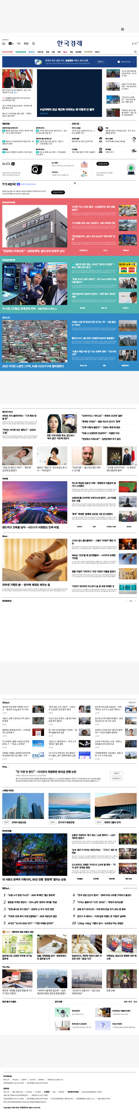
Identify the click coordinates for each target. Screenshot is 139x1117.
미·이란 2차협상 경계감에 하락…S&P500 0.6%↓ (29, 308)
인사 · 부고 (128, 1001)
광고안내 (33, 1079)
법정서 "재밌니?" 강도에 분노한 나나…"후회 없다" (52, 469)
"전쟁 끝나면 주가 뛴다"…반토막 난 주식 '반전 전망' (31, 909)
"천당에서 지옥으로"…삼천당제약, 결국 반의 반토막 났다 (33, 251)
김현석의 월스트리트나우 (10, 128)
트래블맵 (80, 879)
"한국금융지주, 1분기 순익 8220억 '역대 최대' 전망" (93, 238)
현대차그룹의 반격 (108, 822)
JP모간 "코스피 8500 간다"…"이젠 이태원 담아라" (30, 923)
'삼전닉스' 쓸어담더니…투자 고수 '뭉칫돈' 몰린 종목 (62, 742)
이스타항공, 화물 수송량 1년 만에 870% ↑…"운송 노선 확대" (15, 742)
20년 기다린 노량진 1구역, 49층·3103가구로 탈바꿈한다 (33, 366)
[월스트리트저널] (18, 43)
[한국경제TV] (11, 43)
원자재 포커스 (40, 128)
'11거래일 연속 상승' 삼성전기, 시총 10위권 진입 (93, 223)
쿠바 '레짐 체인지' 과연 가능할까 (83, 152)
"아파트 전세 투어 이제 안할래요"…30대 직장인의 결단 (32, 916)
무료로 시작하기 (58, 192)
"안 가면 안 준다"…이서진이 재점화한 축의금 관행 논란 (46, 772)
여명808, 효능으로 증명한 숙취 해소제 (121, 957)
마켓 (126, 250)
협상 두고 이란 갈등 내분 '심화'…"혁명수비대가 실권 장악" (17, 114)
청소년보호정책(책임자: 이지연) (92, 1092)
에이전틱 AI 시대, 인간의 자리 (82, 141)
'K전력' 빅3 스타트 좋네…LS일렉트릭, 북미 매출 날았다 (93, 208)
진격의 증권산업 (14, 822)
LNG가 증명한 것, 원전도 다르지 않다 (17, 152)
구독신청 (15, 1079)
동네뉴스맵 (83, 365)
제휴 (13, 1092)
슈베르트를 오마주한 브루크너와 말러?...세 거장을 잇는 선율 (94, 499)
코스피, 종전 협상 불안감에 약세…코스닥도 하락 (129, 73)
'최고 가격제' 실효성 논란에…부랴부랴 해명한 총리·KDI (17, 106)
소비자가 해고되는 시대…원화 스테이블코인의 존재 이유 (108, 742)
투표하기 (116, 773)
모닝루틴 (78, 52)
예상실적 (82, 308)
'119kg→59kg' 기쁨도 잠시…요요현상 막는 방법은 (100, 923)
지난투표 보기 (116, 778)
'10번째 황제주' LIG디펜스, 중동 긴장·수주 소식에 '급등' (109, 754)
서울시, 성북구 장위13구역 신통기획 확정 (16, 719)
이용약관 (61, 1092)
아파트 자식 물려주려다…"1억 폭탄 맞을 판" (19, 417)
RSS (54, 1092)
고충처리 (24, 1079)
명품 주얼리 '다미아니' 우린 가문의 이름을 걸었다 (94, 571)
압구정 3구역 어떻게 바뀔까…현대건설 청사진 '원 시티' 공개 (109, 719)
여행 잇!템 (128, 879)
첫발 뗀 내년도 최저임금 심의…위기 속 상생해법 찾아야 (120, 131)
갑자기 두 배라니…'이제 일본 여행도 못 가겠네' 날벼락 (101, 916)
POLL (4, 766)
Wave (65, 52)
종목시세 (104, 308)
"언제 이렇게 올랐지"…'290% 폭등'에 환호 (100, 427)
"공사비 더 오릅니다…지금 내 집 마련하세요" (86, 992)
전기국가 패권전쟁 (61, 822)
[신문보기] (3, 43)
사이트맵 (38, 1092)
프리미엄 (89, 52)
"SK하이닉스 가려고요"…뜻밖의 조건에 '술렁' (102, 415)
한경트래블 (6, 830)
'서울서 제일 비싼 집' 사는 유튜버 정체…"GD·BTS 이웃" (94, 353)
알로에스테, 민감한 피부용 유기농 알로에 (17, 957)
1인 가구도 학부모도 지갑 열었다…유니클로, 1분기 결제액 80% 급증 (63, 754)
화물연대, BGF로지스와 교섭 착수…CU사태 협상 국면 (17, 99)
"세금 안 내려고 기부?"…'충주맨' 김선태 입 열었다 (16, 469)
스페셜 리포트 (8, 790)
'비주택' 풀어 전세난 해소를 (115, 141)
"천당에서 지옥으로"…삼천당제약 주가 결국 (101, 439)
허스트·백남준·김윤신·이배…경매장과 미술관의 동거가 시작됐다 (94, 484)
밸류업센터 (125, 365)
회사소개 (6, 1079)
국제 (58, 52)
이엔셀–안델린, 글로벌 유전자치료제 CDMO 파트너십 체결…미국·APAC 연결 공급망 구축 (16, 755)
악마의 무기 (109, 152)
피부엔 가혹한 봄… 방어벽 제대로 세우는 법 (26, 584)
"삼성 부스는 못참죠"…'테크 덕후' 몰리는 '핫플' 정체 (128, 99)
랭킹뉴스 (6, 888)
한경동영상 (6, 600)
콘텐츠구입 (19, 1092)
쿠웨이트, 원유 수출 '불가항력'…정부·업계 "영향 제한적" (129, 112)
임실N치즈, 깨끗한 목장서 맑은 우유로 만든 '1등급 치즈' (87, 957)
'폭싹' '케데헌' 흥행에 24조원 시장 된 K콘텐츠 (92, 514)
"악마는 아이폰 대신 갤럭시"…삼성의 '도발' (19, 431)
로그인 (134, 43)
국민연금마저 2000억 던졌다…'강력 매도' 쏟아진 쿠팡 (93, 295)
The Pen (6, 966)
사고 (135, 1001)
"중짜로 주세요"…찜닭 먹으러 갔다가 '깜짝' (100, 421)
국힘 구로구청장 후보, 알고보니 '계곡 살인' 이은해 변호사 (60, 437)
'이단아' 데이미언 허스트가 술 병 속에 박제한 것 (93, 586)
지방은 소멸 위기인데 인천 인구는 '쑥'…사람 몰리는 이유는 (94, 323)
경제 (47, 52)
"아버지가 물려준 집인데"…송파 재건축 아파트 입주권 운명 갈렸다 (51, 992)
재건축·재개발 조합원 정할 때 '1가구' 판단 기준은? (17, 992)
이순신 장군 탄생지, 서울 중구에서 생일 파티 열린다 (62, 719)
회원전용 (6, 123)
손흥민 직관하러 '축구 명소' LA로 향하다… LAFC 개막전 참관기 (93, 836)
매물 (104, 365)
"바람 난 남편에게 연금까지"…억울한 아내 (100, 433)
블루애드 (41, 1079)
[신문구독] (33, 43)
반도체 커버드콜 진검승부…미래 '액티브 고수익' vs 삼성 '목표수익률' (108, 709)
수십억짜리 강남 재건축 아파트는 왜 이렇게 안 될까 (67, 109)
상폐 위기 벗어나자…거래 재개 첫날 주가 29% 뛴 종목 (101, 909)
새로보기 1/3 (132, 702)
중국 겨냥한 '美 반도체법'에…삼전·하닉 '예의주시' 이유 (16, 91)
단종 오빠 (110, 990)
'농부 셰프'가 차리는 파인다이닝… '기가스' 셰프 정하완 (94, 851)
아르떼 (5, 478)
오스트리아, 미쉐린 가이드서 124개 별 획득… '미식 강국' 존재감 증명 (93, 866)
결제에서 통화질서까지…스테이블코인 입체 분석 (16, 731)
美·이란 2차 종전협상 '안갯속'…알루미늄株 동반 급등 (63, 731)
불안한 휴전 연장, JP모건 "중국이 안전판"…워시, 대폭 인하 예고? (17, 131)
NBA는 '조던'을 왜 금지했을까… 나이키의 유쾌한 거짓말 (94, 557)
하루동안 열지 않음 (125, 62)
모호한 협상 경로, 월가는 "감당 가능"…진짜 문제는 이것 (49, 142)
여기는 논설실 (76, 128)
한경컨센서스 (83, 250)
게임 (71, 52)
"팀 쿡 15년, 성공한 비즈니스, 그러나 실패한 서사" (83, 131)
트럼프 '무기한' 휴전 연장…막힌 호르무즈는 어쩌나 (129, 86)
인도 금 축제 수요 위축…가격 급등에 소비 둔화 (51, 153)
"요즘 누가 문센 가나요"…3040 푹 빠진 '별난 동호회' (31, 895)
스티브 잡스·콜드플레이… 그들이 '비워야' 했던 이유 (94, 542)
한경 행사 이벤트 (9, 1001)
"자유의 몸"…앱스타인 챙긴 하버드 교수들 (86, 469)
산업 (53, 52)
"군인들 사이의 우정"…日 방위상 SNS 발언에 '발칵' (121, 469)
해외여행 (112, 879)
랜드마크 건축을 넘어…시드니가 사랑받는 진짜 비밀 (30, 527)
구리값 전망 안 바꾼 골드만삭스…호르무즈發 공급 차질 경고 (51, 131)
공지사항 (58, 1001)
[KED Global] (26, 43)
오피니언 (40, 52)
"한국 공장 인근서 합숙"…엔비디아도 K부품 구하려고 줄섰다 (104, 895)
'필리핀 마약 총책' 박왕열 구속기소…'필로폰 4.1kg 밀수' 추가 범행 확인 (16, 709)
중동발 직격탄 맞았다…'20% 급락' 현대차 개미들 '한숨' (32, 902)
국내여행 (96, 879)
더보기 (97, 52)
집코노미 (32, 52)
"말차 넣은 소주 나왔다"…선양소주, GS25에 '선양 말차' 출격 (62, 708)
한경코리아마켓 (7, 52)
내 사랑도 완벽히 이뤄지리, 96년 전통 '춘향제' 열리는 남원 (34, 879)
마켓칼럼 (5, 149)
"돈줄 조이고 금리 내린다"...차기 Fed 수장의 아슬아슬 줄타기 (94, 281)
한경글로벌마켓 (20, 52)
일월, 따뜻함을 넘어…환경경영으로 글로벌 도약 (51, 957)
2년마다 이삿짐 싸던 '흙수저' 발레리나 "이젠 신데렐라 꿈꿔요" (108, 731)
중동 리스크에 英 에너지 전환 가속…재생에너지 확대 (18, 142)
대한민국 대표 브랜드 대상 (22, 931)
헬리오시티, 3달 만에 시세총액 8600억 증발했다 (93, 338)
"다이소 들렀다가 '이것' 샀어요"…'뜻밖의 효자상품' (100, 902)
